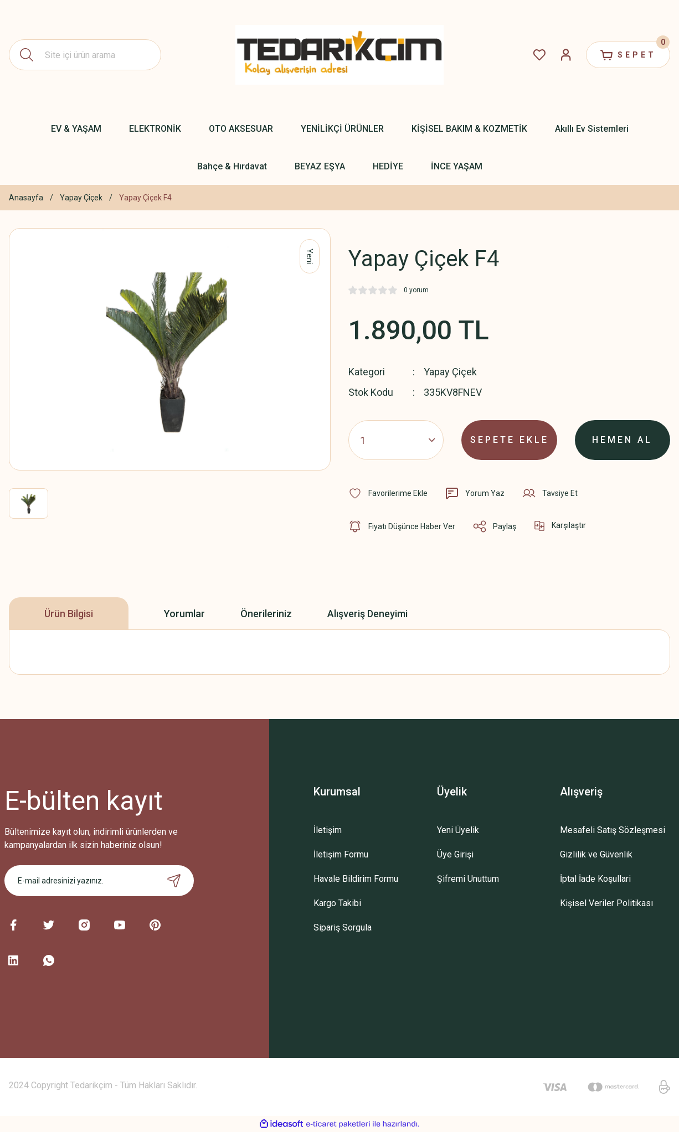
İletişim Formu (340, 854)
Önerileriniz (266, 613)
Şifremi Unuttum (468, 878)
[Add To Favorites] (388, 493)
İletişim (327, 830)
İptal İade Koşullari (595, 878)
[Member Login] (566, 55)
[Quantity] (396, 440)
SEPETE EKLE (509, 440)
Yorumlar (184, 613)
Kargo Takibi (337, 903)
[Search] (85, 54)
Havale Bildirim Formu (355, 878)
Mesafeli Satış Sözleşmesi (612, 830)
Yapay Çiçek (450, 372)
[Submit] (174, 880)
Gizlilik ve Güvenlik (596, 854)
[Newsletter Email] (99, 880)
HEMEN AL (622, 440)
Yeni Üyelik (458, 830)
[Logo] (339, 55)
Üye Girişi (455, 854)
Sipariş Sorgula (342, 927)
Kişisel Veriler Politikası (606, 903)
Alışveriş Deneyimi (367, 613)
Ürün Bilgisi (68, 613)
